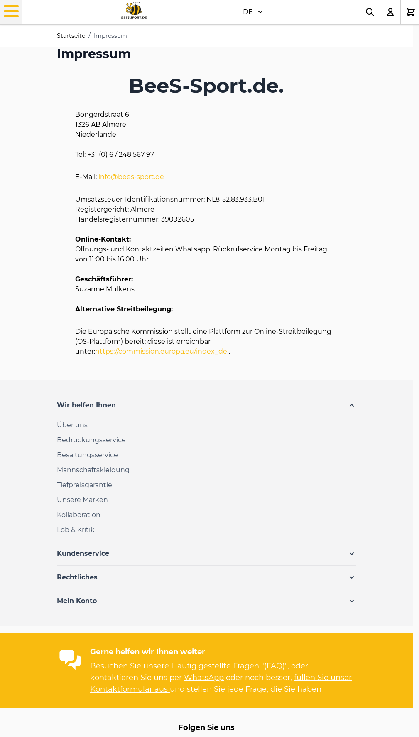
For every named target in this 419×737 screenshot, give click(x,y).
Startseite (71, 35)
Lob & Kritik (76, 530)
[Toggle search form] (370, 12)
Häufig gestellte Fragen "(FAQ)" (229, 665)
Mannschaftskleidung (93, 470)
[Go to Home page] (134, 10)
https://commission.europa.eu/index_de (161, 351)
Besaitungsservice (87, 455)
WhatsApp (204, 677)
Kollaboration (78, 515)
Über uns (72, 425)
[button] (206, 405)
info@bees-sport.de (131, 177)
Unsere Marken (82, 500)
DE (253, 12)
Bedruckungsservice (91, 440)
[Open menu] (11, 11)
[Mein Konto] (390, 12)
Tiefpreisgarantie (84, 485)
